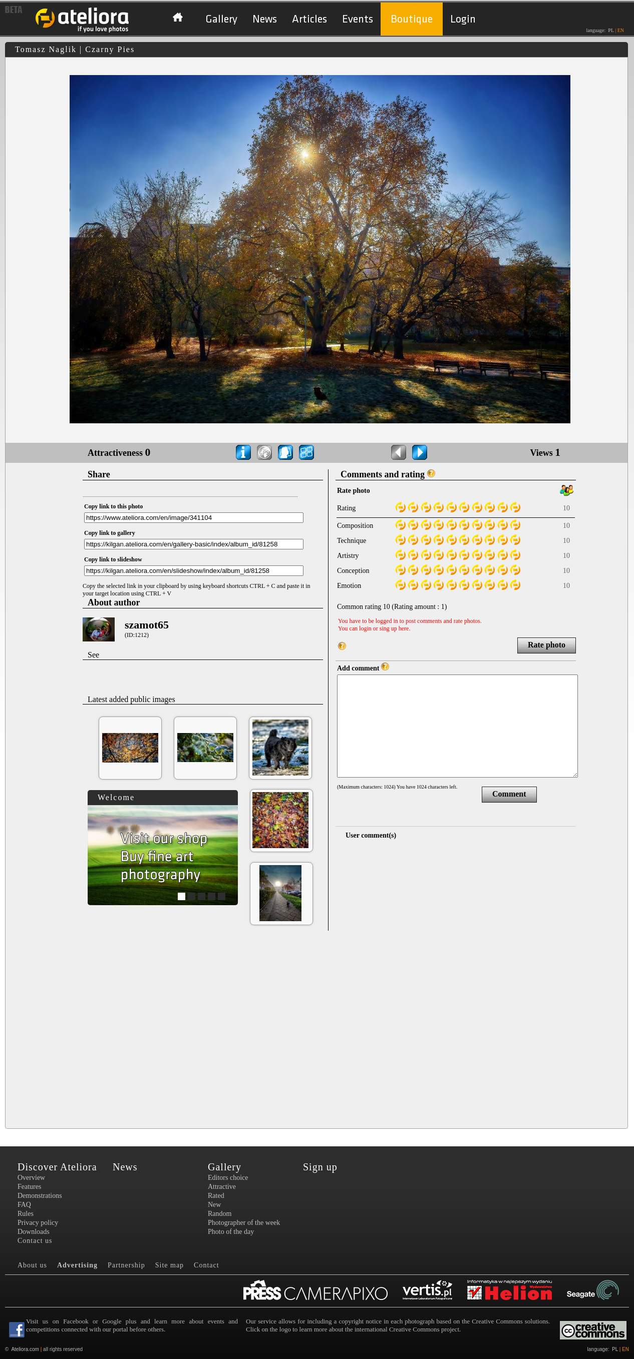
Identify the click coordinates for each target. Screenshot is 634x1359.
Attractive (222, 1186)
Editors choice (228, 1177)
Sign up (320, 1166)
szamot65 (147, 624)
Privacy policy (38, 1222)
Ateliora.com (25, 1349)
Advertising (77, 1265)
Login (463, 19)
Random (219, 1213)
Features (29, 1186)
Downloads (34, 1231)
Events (357, 19)
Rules (26, 1213)
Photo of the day (231, 1231)
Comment (509, 794)
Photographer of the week (244, 1222)
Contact (206, 1265)
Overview (31, 1177)
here (404, 628)
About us (32, 1265)
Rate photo (546, 644)
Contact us (35, 1240)
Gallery (221, 19)
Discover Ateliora (57, 1166)
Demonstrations (40, 1195)
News (264, 19)
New (214, 1204)
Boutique (412, 19)
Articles (309, 19)
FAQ (24, 1204)
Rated (216, 1195)
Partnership (126, 1265)
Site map (169, 1265)
